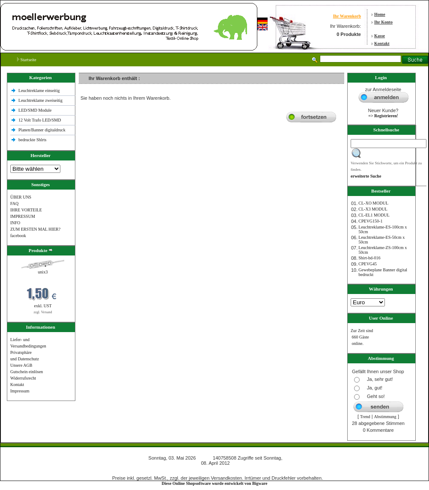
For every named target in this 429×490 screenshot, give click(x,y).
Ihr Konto (383, 22)
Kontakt (382, 43)
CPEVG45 (367, 263)
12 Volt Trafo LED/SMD (39, 120)
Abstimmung (385, 416)
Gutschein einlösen (26, 371)
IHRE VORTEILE (26, 210)
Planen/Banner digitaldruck (42, 130)
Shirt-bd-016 (369, 257)
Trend (365, 416)
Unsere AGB (21, 365)
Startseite (26, 59)
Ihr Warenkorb (347, 16)
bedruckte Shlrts (32, 139)
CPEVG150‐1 (370, 221)
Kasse (379, 35)
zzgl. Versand (43, 312)
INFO (15, 222)
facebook (18, 235)
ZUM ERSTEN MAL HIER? (35, 229)
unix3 (43, 272)
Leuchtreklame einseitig (39, 90)
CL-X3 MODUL (372, 209)
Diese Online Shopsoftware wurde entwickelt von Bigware (215, 483)
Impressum (19, 391)
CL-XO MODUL (373, 203)
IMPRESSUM (22, 216)
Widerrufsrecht (23, 378)
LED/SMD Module (35, 110)
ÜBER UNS (20, 197)
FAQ (14, 203)
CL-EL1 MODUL (374, 215)
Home (379, 14)
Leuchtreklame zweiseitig (41, 100)
